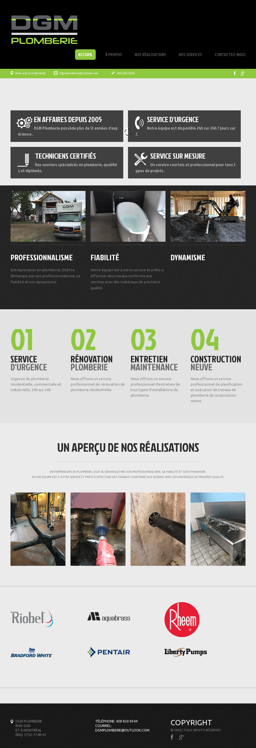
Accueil (85, 54)
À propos (113, 54)
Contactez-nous (230, 54)
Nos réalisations (150, 54)
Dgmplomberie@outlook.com (79, 73)
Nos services (190, 54)
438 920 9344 (125, 73)
